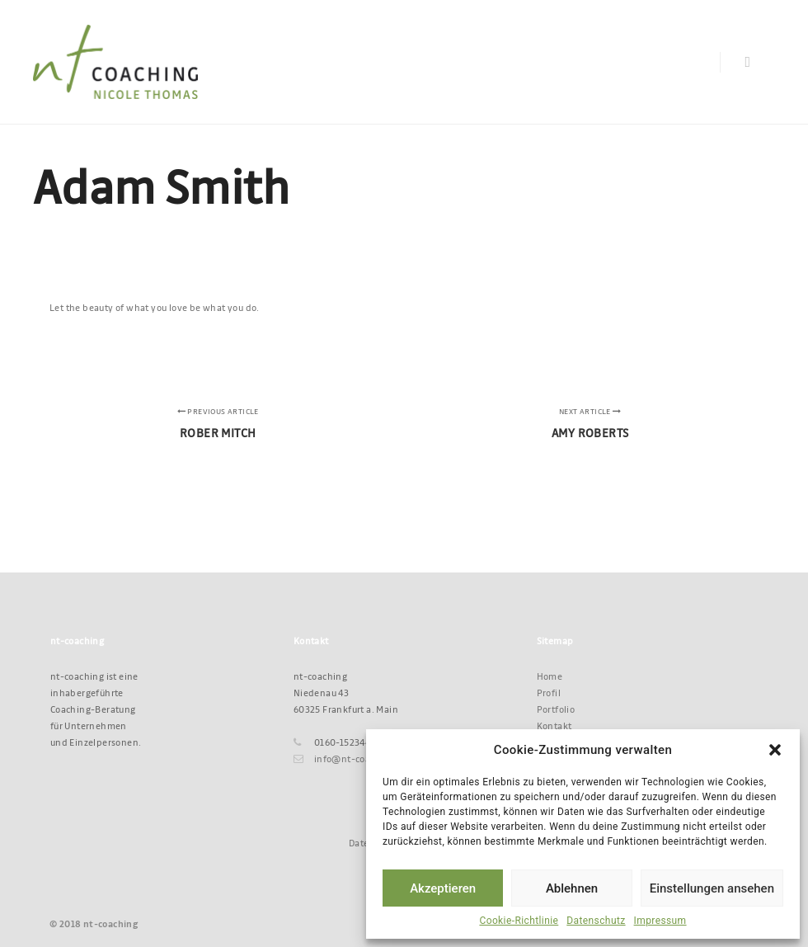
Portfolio (556, 709)
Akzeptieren (443, 888)
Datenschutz (595, 920)
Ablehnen (572, 888)
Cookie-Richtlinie (518, 920)
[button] (775, 750)
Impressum (660, 920)
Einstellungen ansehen (712, 888)
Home (550, 676)
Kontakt (554, 725)
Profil (549, 692)
